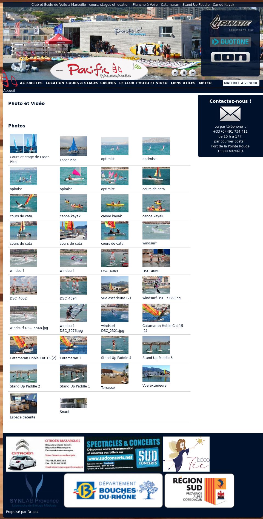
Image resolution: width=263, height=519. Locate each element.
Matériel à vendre (241, 83)
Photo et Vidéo (151, 83)
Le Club (126, 83)
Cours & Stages (82, 83)
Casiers (108, 83)
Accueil (9, 78)
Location (55, 83)
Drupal (33, 512)
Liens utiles (183, 83)
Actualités (31, 83)
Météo (205, 83)
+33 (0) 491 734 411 (230, 131)
